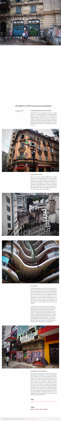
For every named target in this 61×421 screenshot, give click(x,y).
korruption (42, 401)
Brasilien (32, 401)
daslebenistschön (37, 401)
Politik (55, 401)
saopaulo (32, 402)
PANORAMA (22, 110)
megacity (48, 401)
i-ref (4, 2)
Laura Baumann (18, 111)
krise (45, 401)
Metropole (52, 401)
